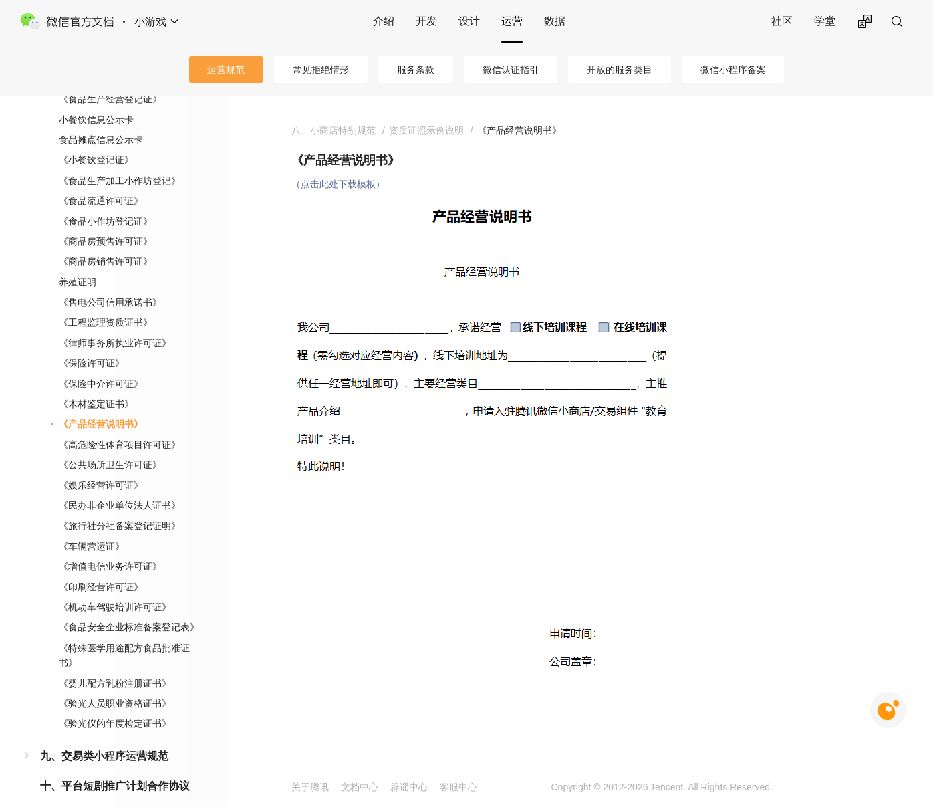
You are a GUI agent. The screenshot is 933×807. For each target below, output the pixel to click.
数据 (554, 21)
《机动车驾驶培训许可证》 (115, 585)
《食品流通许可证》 (101, 179)
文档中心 (359, 787)
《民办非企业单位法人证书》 (119, 484)
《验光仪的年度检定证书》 (115, 702)
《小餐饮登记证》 (96, 138)
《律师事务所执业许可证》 (115, 321)
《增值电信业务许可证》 (110, 545)
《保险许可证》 (91, 341)
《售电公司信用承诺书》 (110, 280)
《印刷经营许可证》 (101, 565)
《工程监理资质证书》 (105, 301)
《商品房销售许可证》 (105, 240)
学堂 (824, 21)
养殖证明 (77, 260)
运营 (512, 21)
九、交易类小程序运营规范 (104, 734)
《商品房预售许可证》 (105, 220)
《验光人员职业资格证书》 (115, 682)
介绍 (383, 21)
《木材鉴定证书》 (96, 382)
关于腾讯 (310, 787)
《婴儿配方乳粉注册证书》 (115, 662)
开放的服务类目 (619, 69)
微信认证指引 (511, 69)
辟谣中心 (409, 787)
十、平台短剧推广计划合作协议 (115, 764)
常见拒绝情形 (321, 69)
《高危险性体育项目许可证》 (119, 423)
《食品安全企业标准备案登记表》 (129, 605)
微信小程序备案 (733, 69)
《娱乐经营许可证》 (101, 464)
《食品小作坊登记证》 (105, 200)
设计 (469, 21)
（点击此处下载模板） (338, 184)
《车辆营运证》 (91, 525)
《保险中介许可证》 (101, 362)
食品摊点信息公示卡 (101, 118)
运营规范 (226, 69)
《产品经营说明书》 (101, 402)
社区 (782, 21)
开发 (426, 21)
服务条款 (415, 69)
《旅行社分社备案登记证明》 (119, 504)
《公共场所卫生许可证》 (110, 443)
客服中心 (458, 787)
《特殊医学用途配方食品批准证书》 (124, 634)
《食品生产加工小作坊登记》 (119, 159)
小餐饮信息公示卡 (96, 98)
